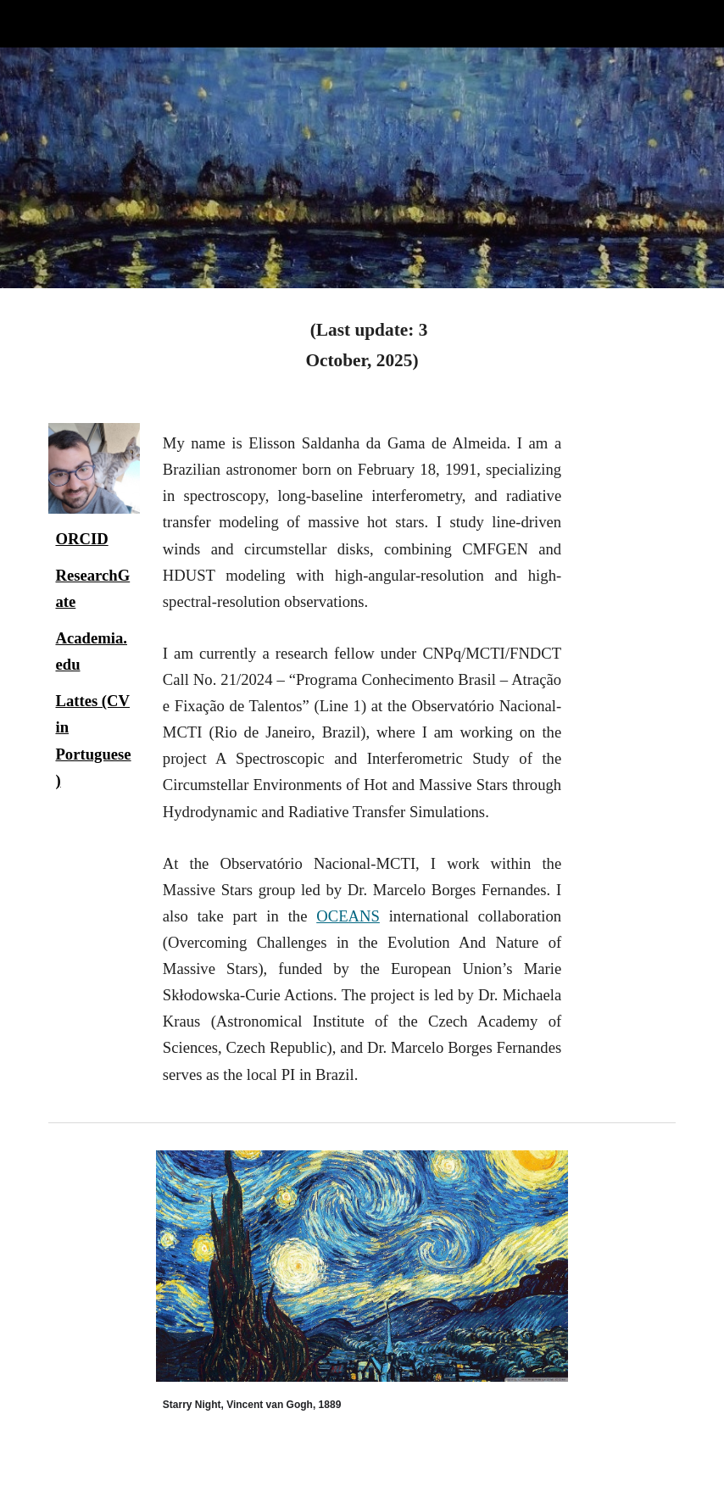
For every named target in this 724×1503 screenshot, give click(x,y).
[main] (362, 345)
